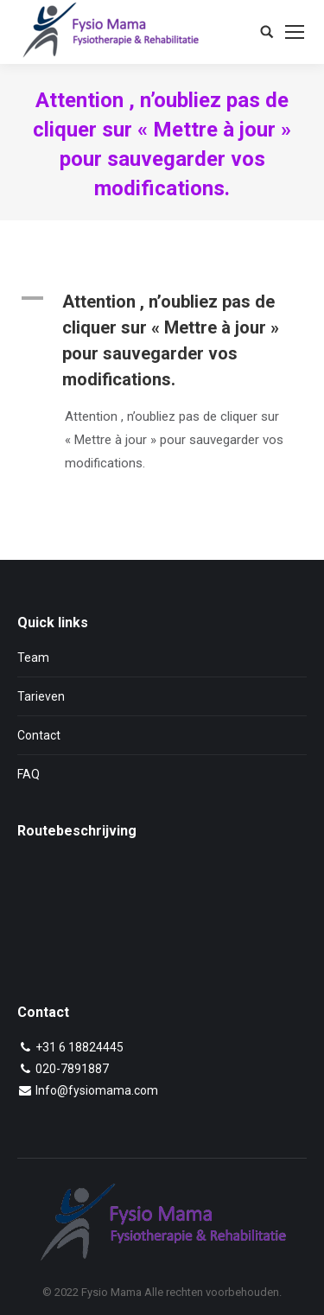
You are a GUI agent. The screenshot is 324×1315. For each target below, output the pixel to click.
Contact (38, 735)
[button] (162, 340)
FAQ (28, 774)
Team (33, 657)
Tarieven (41, 696)
